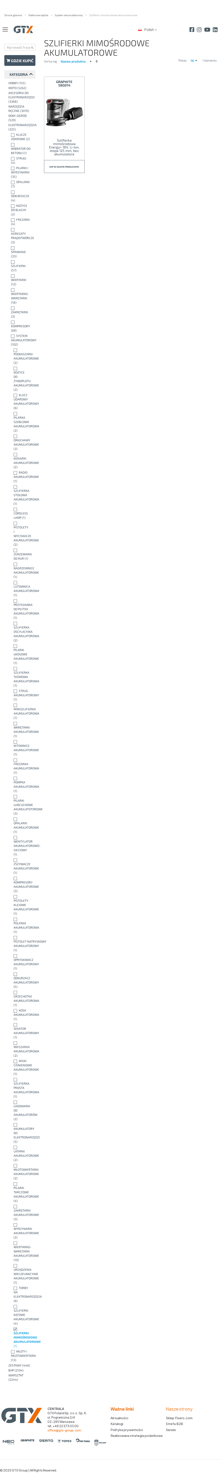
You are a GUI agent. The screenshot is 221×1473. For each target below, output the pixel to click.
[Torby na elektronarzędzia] (21, 1294)
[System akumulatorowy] (21, 340)
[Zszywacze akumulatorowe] (21, 866)
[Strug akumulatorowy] (21, 695)
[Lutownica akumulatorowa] (21, 588)
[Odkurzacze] (21, 196)
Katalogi (116, 1424)
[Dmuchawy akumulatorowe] (21, 442)
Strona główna (13, 15)
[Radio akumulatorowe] (21, 476)
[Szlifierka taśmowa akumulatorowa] (21, 677)
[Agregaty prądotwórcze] (21, 235)
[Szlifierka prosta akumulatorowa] (21, 1088)
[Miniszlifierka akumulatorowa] (21, 711)
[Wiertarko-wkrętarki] (21, 296)
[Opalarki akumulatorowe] (21, 825)
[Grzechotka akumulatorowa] (21, 998)
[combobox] (19, 47)
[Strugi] (21, 160)
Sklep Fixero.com (179, 1418)
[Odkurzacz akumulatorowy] (21, 980)
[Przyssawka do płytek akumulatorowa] (21, 609)
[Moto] (20, 88)
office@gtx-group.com (64, 1430)
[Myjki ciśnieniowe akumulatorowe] (21, 1067)
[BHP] (20, 1370)
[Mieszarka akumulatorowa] (21, 1049)
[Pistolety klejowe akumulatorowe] (21, 905)
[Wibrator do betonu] (21, 148)
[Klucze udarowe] (21, 137)
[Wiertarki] (21, 279)
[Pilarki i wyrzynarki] (21, 172)
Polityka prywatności (126, 1430)
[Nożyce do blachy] (21, 210)
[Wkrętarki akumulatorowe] (21, 729)
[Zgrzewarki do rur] (21, 554)
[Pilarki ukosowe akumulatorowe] (21, 654)
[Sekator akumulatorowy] (21, 1030)
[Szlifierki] (21, 265)
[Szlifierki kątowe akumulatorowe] (21, 1315)
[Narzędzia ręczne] (20, 108)
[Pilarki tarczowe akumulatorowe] (21, 1192)
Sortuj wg (50, 61)
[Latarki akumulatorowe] (21, 1153)
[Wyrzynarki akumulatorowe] (21, 1231)
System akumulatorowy (69, 15)
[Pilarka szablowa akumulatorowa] (21, 422)
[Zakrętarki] (21, 312)
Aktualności (119, 1418)
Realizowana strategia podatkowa (136, 1435)
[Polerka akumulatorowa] (21, 925)
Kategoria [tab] (18, 74)
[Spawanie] (21, 252)
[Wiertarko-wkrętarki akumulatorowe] (21, 1251)
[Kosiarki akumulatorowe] (21, 460)
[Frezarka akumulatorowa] (21, 766)
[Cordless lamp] (21, 513)
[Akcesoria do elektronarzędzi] (20, 97)
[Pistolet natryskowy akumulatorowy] (21, 943)
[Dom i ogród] (20, 118)
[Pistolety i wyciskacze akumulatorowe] (21, 534)
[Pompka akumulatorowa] (21, 784)
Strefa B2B (174, 1424)
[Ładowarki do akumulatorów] (21, 1110)
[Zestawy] (20, 1365)
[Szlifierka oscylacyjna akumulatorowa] (21, 631)
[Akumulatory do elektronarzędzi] (21, 1133)
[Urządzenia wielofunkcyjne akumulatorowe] (21, 1274)
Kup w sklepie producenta (64, 166)
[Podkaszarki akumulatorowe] (21, 356)
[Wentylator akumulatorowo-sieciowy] (21, 846)
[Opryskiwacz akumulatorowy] (21, 962)
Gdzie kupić (19, 60)
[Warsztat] (20, 1377)
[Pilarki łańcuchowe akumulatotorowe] (21, 805)
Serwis (171, 1430)
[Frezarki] (21, 222)
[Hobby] (20, 83)
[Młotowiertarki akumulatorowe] (21, 1171)
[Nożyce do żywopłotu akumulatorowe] (21, 379)
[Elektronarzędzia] (20, 127)
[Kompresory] (21, 326)
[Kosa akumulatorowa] (21, 1014)
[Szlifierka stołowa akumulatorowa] (21, 495)
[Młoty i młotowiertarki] (21, 1355)
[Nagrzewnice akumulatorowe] (21, 570)
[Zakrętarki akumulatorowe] (21, 1212)
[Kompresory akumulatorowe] (21, 884)
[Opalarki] (21, 184)
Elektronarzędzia (38, 15)
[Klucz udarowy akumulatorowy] (21, 401)
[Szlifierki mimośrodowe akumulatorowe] (21, 1337)
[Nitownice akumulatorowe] (21, 748)
